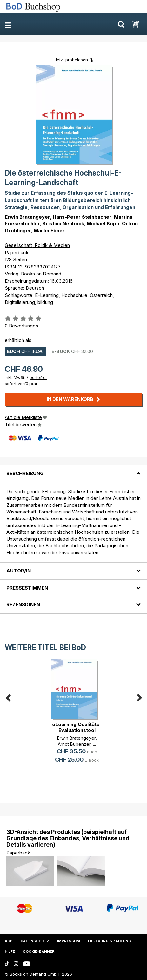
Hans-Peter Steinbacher (82, 217)
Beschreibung (25, 473)
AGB (9, 941)
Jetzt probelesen (71, 59)
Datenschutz (35, 941)
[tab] (73, 469)
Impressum (68, 941)
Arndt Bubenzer (74, 744)
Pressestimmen (27, 588)
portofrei (38, 377)
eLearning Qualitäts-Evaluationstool (77, 727)
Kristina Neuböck (63, 224)
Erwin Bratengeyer (27, 217)
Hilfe (10, 951)
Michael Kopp (103, 224)
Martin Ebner (49, 231)
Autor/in (18, 571)
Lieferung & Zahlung (109, 941)
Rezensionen (23, 605)
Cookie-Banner (39, 951)
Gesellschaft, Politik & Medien (37, 245)
